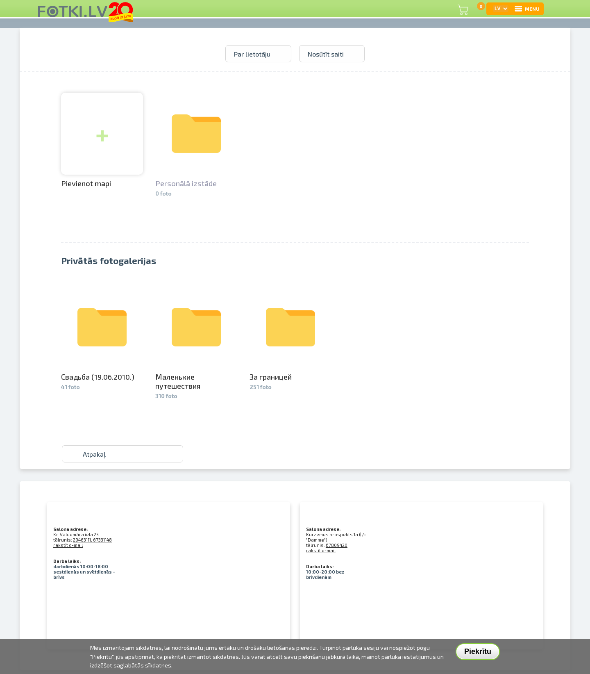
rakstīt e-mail (68, 545)
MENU (527, 8)
